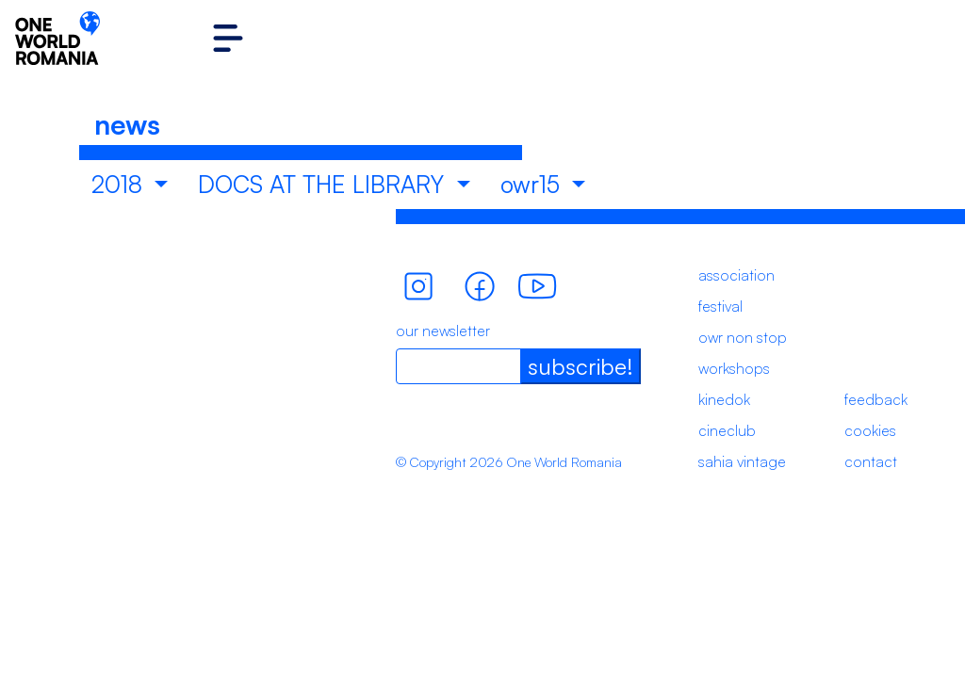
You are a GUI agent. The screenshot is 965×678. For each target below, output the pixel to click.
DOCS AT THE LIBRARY (324, 184)
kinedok (724, 399)
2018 (120, 184)
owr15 (533, 184)
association (736, 275)
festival (720, 306)
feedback (876, 399)
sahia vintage (742, 461)
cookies (870, 430)
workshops (734, 368)
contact (870, 461)
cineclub (727, 430)
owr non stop (742, 337)
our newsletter (443, 330)
